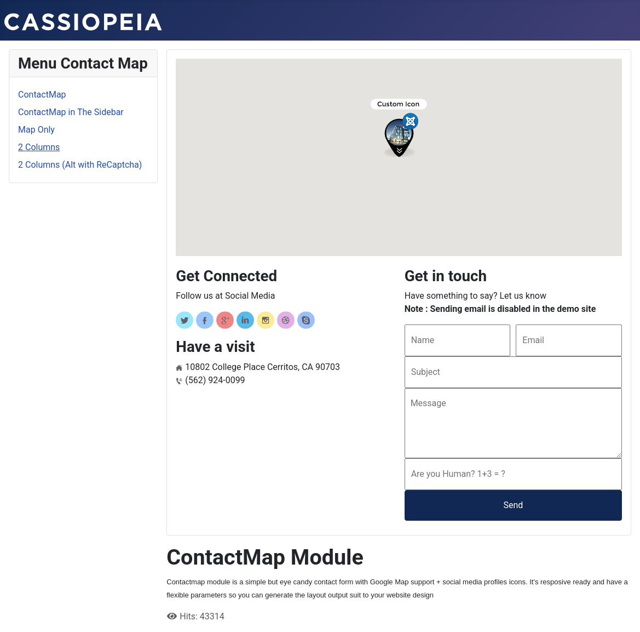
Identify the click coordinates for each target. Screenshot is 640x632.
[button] (399, 128)
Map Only (36, 129)
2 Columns (39, 147)
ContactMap (42, 94)
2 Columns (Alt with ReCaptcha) (80, 165)
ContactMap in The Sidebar (71, 112)
